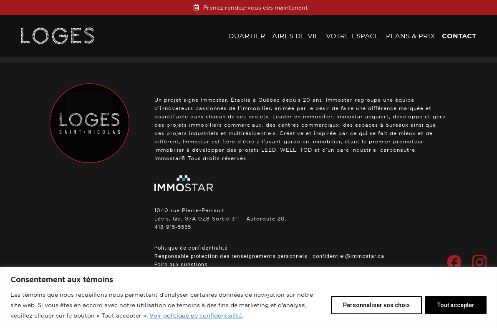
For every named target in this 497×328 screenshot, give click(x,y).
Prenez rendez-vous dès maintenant (255, 7)
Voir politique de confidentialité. (196, 315)
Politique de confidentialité (191, 248)
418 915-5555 (172, 227)
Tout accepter (455, 305)
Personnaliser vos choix (376, 305)
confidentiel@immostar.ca (348, 256)
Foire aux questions (181, 265)
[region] (248, 297)
